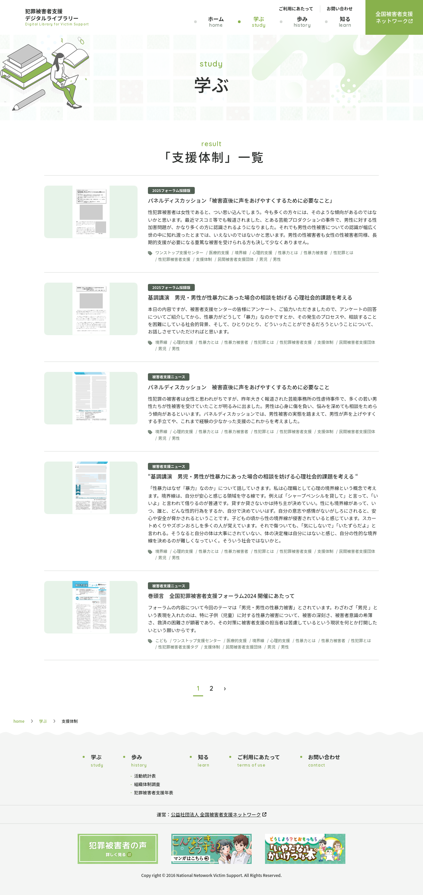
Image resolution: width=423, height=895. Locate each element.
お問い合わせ (340, 8)
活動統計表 (145, 776)
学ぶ (43, 721)
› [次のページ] (225, 688)
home (18, 721)
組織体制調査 (147, 784)
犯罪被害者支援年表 (153, 792)
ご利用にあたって (296, 8)
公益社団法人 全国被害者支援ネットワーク (216, 814)
